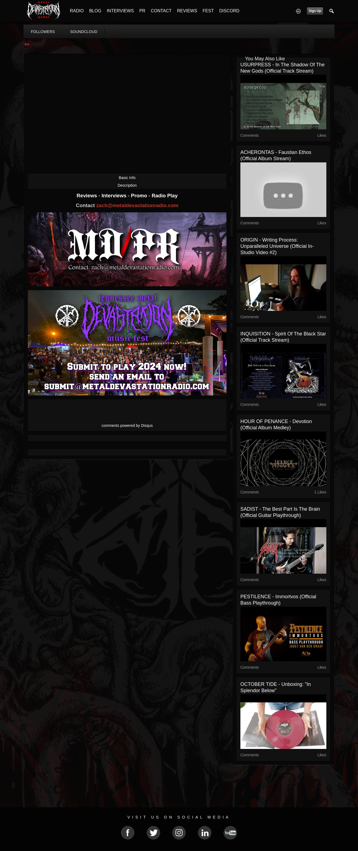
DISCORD (229, 10)
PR (142, 10)
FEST (208, 10)
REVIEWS (187, 10)
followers (43, 31)
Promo (139, 195)
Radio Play (165, 195)
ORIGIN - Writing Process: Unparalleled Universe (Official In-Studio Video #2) (277, 246)
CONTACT (161, 10)
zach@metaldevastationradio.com (137, 205)
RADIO (77, 10)
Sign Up (315, 11)
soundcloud (83, 31)
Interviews (115, 195)
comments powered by (127, 425)
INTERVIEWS (120, 10)
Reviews (88, 195)
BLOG (95, 10)
